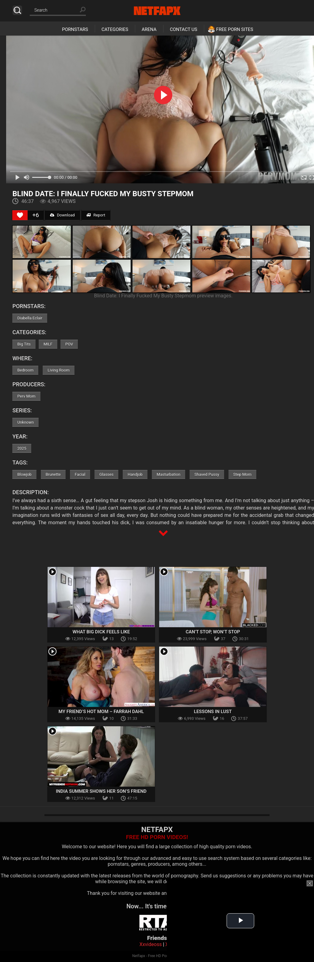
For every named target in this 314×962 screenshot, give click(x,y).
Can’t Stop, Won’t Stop (213, 632)
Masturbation (168, 474)
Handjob (135, 474)
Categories (114, 29)
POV (69, 344)
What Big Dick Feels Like (101, 632)
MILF (48, 344)
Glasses (106, 474)
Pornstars (75, 29)
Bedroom (25, 370)
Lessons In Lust (213, 711)
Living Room (59, 370)
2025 (21, 448)
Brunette (53, 474)
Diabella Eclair (29, 318)
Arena (149, 29)
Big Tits (23, 344)
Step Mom (242, 474)
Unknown (25, 422)
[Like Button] (20, 215)
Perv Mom (26, 396)
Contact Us (183, 29)
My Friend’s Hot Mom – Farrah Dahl (101, 711)
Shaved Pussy (206, 474)
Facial (80, 474)
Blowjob (24, 474)
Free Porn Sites (234, 29)
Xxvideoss (151, 944)
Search (17, 10)
